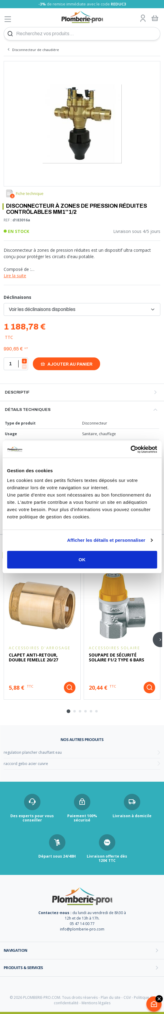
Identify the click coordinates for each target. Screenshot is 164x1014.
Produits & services (23, 967)
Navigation (15, 950)
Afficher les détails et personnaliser (106, 540)
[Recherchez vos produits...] (82, 33)
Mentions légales (96, 1002)
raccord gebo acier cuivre (26, 763)
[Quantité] (16, 363)
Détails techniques (28, 410)
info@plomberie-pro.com (82, 929)
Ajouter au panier (66, 364)
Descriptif (17, 392)
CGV (127, 997)
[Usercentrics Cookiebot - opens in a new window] (130, 449)
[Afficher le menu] (8, 19)
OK (82, 559)
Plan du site (110, 997)
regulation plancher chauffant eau (33, 752)
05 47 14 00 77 (82, 923)
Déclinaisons (17, 297)
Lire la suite (15, 275)
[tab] (68, 711)
